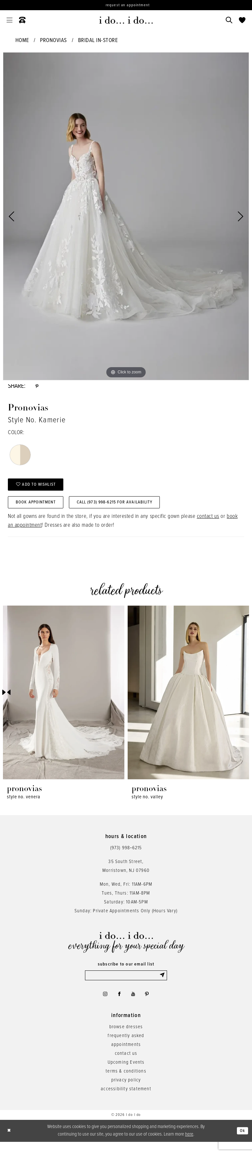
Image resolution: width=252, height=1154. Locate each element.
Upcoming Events (126, 1074)
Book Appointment (40, 509)
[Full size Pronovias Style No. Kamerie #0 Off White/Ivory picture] (126, 216)
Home (22, 40)
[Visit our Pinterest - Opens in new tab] (150, 1005)
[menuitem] (9, 20)
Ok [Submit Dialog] (242, 1143)
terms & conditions (126, 1083)
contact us (208, 524)
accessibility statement (126, 1101)
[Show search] (229, 20)
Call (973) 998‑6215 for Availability (133, 509)
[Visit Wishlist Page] (242, 20)
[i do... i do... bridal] (126, 20)
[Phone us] (22, 20)
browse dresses (126, 1039)
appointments (126, 1057)
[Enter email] (126, 984)
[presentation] (63, 701)
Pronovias (53, 40)
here (189, 1146)
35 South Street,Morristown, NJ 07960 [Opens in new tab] (126, 874)
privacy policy (126, 1092)
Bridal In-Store (98, 40)
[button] (9, 20)
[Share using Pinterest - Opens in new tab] (37, 387)
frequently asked (126, 1048)
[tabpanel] (126, 216)
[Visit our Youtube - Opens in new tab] (134, 1005)
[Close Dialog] (10, 1143)
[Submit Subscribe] (162, 984)
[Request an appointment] (126, 5)
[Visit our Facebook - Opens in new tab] (118, 1005)
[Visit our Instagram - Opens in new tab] (102, 1005)
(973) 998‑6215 (126, 856)
